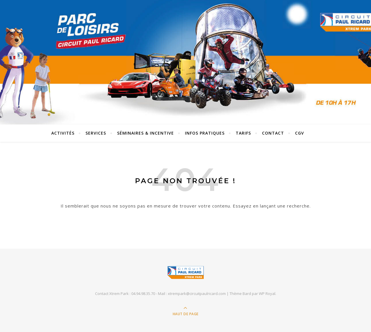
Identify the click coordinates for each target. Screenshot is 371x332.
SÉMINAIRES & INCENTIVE (145, 133)
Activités (62, 133)
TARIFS (243, 133)
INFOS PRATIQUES (205, 133)
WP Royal (267, 293)
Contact (273, 133)
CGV (299, 133)
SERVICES (96, 133)
